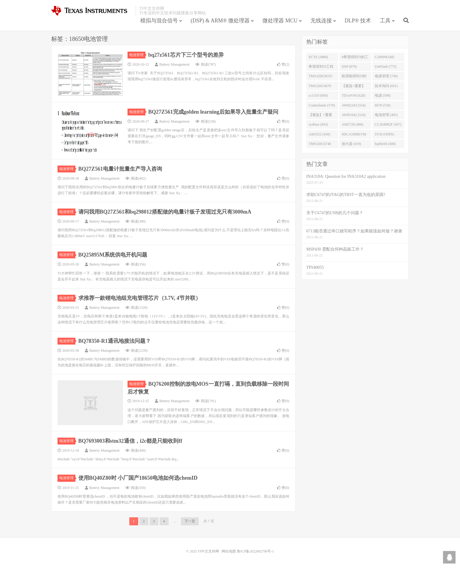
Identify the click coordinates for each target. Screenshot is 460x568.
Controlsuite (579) (322, 105)
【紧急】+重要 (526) (320, 116)
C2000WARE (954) (384, 58)
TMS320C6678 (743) (320, 87)
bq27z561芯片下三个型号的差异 (186, 55)
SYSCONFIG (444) (385, 135)
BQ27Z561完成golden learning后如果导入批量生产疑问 (213, 112)
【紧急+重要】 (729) (353, 87)
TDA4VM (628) (353, 95)
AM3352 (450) (319, 134)
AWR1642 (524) (354, 115)
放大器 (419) (351, 144)
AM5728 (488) (352, 124)
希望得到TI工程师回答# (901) (321, 67)
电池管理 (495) (386, 115)
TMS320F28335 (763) (320, 77)
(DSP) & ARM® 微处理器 (220, 21)
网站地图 (229, 551)
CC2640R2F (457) (388, 124)
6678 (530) (383, 105)
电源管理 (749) (386, 76)
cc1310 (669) (318, 95)
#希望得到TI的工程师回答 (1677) (355, 58)
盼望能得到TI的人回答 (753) (354, 77)
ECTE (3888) (318, 57)
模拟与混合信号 (159, 21)
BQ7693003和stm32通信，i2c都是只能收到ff (130, 441)
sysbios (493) (318, 124)
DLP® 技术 (358, 21)
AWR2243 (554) (354, 105)
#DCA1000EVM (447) (354, 135)
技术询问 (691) (386, 86)
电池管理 (137, 55)
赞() (283, 64)
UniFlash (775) (386, 66)
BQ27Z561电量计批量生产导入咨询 (120, 169)
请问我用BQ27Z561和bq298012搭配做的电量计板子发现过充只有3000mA (164, 212)
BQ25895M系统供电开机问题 (112, 255)
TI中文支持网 (92, 11)
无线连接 (321, 21)
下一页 (189, 521)
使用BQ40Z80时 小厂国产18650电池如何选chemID (138, 478)
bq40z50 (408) (385, 144)
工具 (385, 21)
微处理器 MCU (280, 21)
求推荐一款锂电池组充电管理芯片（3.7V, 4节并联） (139, 298)
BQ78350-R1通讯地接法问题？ (114, 341)
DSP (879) (349, 66)
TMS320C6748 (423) (320, 145)
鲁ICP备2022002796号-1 (255, 551)
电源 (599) (383, 95)
